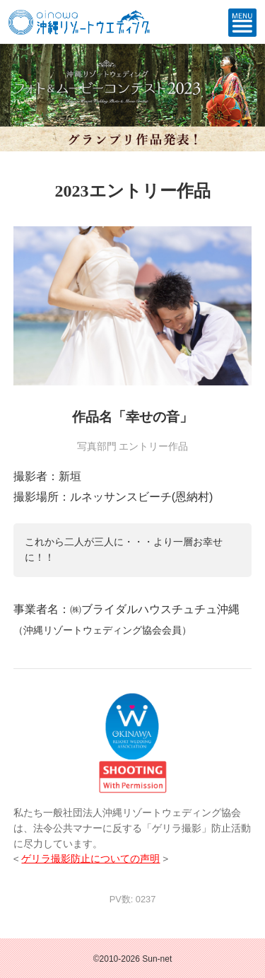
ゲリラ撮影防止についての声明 (90, 859)
